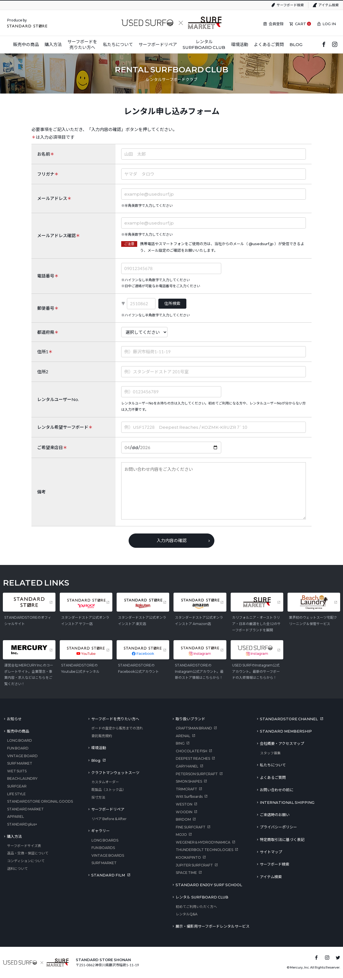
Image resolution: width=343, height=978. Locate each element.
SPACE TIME (186, 872)
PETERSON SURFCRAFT (197, 774)
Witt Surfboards (189, 796)
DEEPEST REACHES (193, 758)
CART (300, 23)
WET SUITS (17, 771)
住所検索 (172, 303)
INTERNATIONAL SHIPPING (287, 802)
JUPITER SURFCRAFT (194, 865)
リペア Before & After (109, 819)
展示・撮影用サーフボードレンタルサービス (213, 926)
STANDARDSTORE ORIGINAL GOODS (40, 801)
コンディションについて (26, 861)
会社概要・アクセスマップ (282, 743)
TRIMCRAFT (186, 789)
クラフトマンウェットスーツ (115, 772)
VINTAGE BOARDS (107, 855)
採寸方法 (98, 797)
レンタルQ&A (187, 914)
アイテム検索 (328, 5)
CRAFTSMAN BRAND (194, 728)
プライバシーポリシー (278, 827)
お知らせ (14, 719)
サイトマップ (271, 852)
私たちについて (273, 765)
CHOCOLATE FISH (191, 751)
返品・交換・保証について (27, 853)
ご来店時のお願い (275, 814)
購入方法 (14, 836)
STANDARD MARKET (25, 809)
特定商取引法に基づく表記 (282, 839)
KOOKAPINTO (188, 857)
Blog (95, 760)
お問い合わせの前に (276, 789)
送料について (17, 868)
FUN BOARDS (103, 848)
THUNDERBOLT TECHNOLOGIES (204, 850)
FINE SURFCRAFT (191, 827)
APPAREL (15, 816)
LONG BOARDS (104, 840)
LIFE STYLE (16, 794)
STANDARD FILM (108, 875)
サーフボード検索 (290, 5)
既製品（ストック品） (108, 789)
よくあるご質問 (273, 777)
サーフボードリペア (107, 809)
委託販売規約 (101, 736)
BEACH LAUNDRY (22, 778)
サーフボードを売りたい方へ (115, 719)
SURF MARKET (19, 763)
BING (180, 743)
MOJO (181, 834)
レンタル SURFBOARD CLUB (202, 897)
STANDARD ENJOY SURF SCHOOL (209, 884)
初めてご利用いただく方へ (196, 906)
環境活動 (98, 747)
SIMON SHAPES (189, 781)
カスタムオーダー (105, 782)
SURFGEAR (17, 786)
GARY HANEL (187, 766)
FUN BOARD (18, 748)
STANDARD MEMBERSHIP (286, 731)
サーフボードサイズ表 (24, 846)
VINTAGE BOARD (22, 756)
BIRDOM (183, 819)
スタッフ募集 (270, 753)
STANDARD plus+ (22, 824)
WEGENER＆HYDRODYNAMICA (203, 842)
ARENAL (183, 736)
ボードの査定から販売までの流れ (117, 728)
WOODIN (184, 812)
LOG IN (329, 23)
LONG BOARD (19, 740)
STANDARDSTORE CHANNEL (289, 719)
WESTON (184, 804)
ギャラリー (100, 830)
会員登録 (276, 23)
